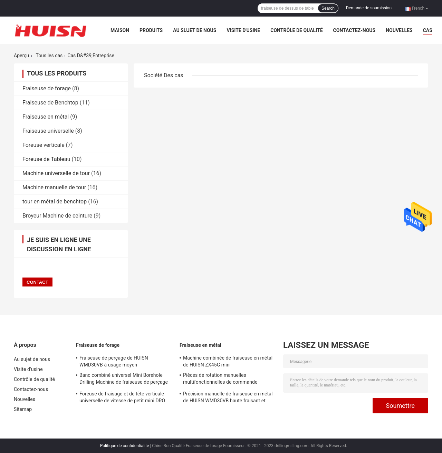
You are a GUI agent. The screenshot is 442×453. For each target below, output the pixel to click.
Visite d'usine (243, 30)
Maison (119, 30)
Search (328, 8)
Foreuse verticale (43, 145)
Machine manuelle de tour (54, 187)
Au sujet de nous (194, 30)
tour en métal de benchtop (54, 201)
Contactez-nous (354, 30)
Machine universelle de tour (56, 173)
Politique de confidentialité (124, 445)
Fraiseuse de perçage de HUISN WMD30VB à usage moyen (113, 361)
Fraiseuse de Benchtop (50, 102)
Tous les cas (49, 55)
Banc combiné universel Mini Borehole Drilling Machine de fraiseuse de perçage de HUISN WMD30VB (123, 379)
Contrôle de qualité (296, 30)
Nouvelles (399, 30)
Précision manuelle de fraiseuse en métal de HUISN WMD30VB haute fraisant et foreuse (227, 398)
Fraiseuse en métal (45, 116)
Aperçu (21, 55)
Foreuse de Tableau (46, 159)
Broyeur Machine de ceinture (57, 215)
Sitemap (23, 409)
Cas (427, 30)
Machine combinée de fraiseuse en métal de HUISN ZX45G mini (227, 361)
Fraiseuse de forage (46, 88)
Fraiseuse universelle (48, 131)
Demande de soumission (369, 8)
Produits (151, 30)
